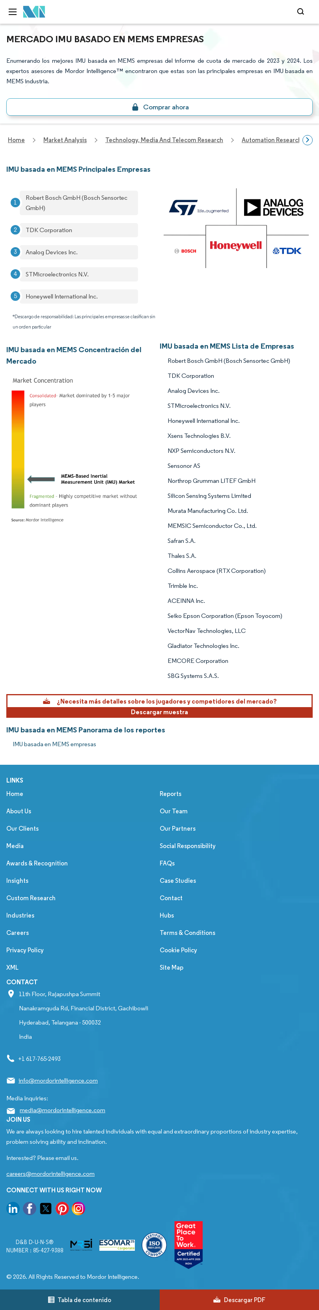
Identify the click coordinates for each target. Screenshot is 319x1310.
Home (14, 794)
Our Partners (178, 828)
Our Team (174, 811)
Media (15, 846)
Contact (171, 898)
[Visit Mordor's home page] (34, 12)
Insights (17, 880)
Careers (17, 933)
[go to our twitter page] (45, 1210)
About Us (18, 811)
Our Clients (22, 828)
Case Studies (178, 880)
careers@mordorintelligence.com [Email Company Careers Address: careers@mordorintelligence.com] (50, 1173)
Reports (170, 794)
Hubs (167, 915)
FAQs (167, 863)
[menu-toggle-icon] (12, 11)
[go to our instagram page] (78, 1210)
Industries (20, 915)
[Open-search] (302, 12)
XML (12, 967)
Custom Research (31, 898)
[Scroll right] (307, 140)
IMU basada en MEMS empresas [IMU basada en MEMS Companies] (54, 744)
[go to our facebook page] (29, 1210)
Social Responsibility (188, 846)
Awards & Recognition (37, 863)
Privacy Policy (25, 950)
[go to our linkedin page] (13, 1210)
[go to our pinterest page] (62, 1210)
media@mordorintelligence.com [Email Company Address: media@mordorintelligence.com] (62, 1110)
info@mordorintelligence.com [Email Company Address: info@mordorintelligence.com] (58, 1080)
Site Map (171, 967)
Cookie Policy (178, 950)
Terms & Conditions (187, 933)
